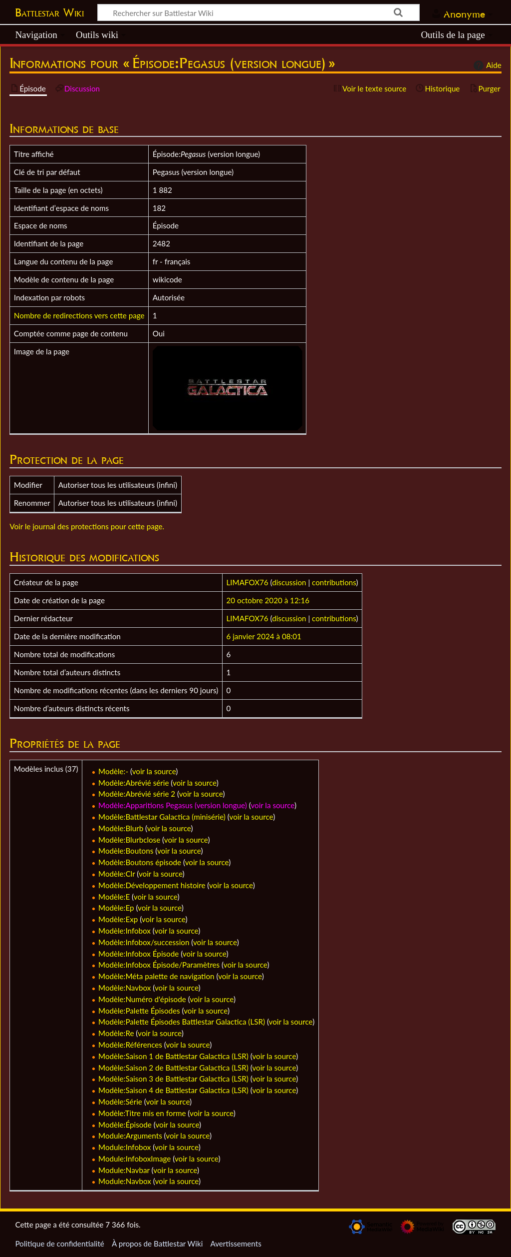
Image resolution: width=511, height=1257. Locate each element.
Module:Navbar (124, 1170)
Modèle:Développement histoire (151, 885)
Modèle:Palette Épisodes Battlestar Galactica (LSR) (181, 1021)
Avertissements (235, 1243)
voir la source (154, 771)
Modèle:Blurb (120, 828)
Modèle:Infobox (124, 930)
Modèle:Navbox (124, 987)
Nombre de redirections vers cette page (79, 315)
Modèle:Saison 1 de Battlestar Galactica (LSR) (173, 1056)
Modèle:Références (130, 1044)
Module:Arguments (130, 1135)
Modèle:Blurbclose (129, 839)
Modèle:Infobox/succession (143, 942)
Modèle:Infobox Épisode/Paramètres (159, 964)
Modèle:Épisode (125, 1124)
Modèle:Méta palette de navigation (156, 976)
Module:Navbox (124, 1181)
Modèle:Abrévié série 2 (136, 793)
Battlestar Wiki (49, 12)
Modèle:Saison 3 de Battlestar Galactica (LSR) (173, 1078)
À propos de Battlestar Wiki (157, 1243)
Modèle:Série (120, 1101)
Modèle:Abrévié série (133, 782)
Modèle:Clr (116, 873)
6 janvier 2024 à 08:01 (264, 636)
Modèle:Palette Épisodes (139, 1010)
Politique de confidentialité (59, 1243)
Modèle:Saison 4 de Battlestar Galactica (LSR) (173, 1090)
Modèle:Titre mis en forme (142, 1113)
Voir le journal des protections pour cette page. (86, 526)
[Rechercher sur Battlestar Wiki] (258, 12)
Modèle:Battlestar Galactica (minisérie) (162, 816)
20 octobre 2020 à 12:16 (268, 600)
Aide (486, 65)
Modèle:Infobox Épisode (138, 953)
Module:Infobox (124, 1147)
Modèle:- (113, 771)
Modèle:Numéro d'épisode (142, 999)
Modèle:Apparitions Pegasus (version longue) (172, 805)
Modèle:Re (116, 1033)
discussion (289, 582)
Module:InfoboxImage (134, 1158)
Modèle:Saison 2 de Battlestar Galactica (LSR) (173, 1067)
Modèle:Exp (118, 919)
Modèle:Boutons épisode (139, 862)
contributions (334, 582)
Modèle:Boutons (125, 850)
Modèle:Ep (116, 907)
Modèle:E (114, 896)
